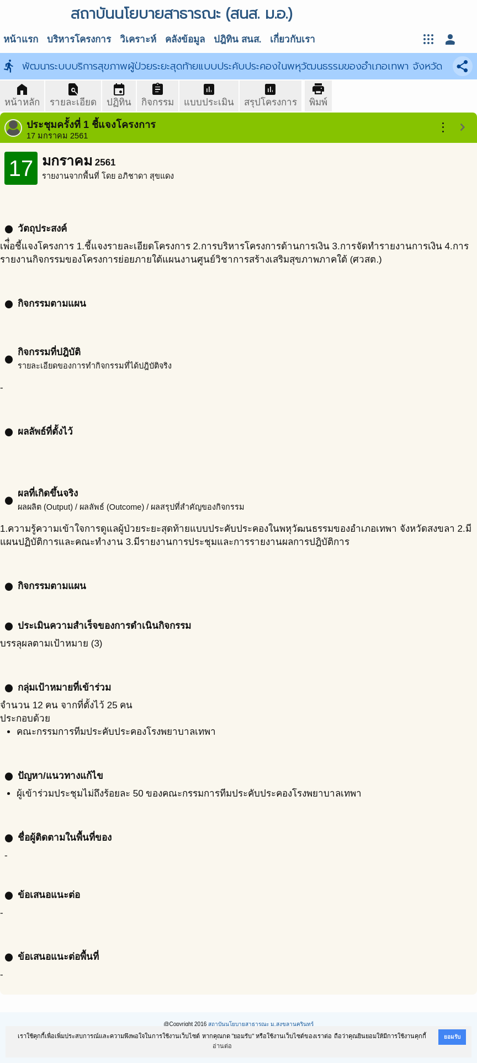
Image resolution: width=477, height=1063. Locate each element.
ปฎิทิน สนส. (237, 39)
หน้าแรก (20, 39)
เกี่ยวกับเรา (292, 39)
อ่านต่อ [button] (222, 1046)
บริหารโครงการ (79, 39)
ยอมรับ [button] (452, 1037)
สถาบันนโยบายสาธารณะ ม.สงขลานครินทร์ (261, 1024)
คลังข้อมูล (185, 39)
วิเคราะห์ (138, 39)
